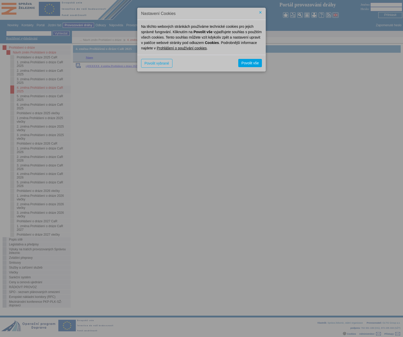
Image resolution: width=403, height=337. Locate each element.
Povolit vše (250, 63)
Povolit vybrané (156, 63)
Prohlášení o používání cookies (182, 48)
